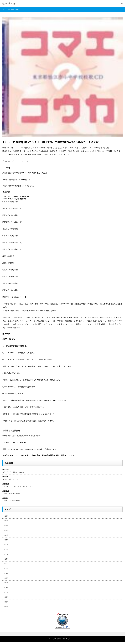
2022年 (6, 535)
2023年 (6, 530)
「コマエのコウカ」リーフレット (15, 161)
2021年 (6, 540)
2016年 (6, 564)
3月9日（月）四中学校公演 (11, 493)
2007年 (6, 607)
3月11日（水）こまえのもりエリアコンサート (17, 486)
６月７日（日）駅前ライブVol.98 (13, 472)
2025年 (6, 516)
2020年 (6, 545)
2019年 (6, 549)
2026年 (6, 521)
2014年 (6, 573)
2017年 (6, 559)
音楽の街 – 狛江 (61, 639)
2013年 (6, 578)
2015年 (6, 568)
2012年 (6, 583)
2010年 (6, 592)
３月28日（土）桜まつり (10, 479)
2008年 (6, 602)
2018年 (6, 554)
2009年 (6, 597)
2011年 (6, 587)
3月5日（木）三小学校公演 (11, 500)
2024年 (6, 526)
